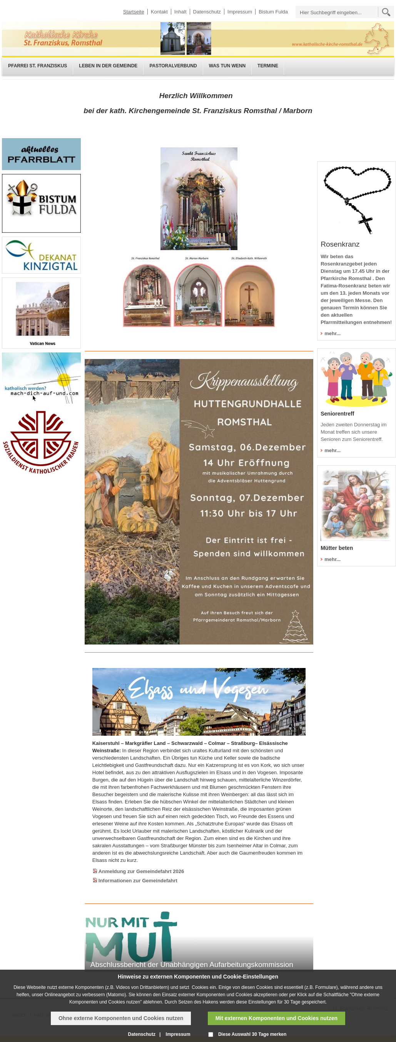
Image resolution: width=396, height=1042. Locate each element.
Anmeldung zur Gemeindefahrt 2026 (141, 871)
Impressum (239, 12)
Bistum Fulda (273, 12)
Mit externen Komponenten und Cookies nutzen (277, 1018)
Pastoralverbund (173, 65)
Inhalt (180, 12)
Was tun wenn (227, 65)
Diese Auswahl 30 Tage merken (252, 1034)
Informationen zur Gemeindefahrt (138, 880)
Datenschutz (207, 12)
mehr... (332, 333)
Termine (267, 65)
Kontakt (159, 12)
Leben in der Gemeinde (108, 65)
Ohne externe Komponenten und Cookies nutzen (120, 1018)
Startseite (133, 12)
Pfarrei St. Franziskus (37, 65)
